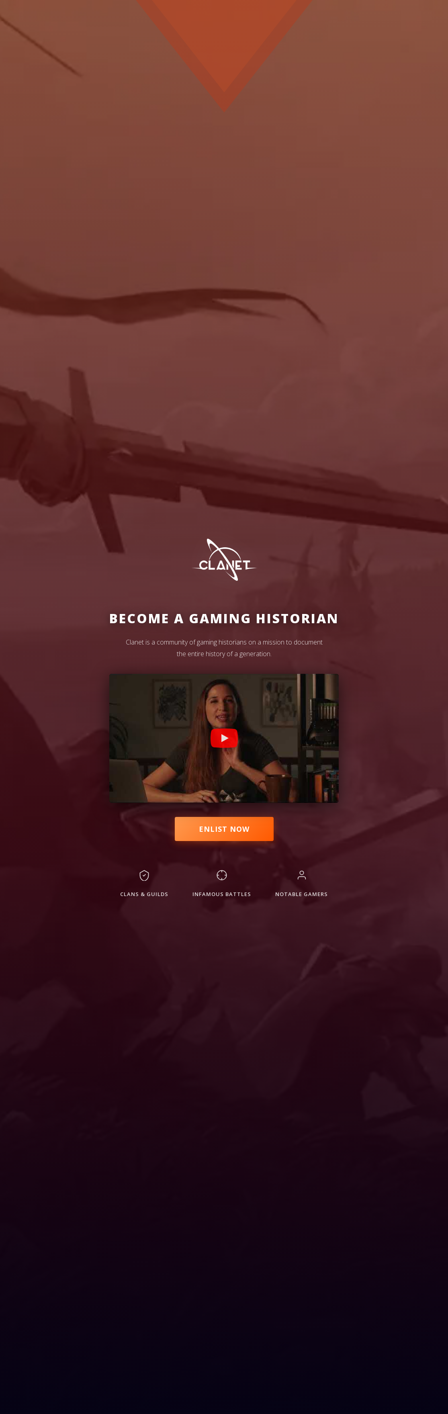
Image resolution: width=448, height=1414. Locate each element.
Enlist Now (224, 829)
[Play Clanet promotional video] (224, 738)
